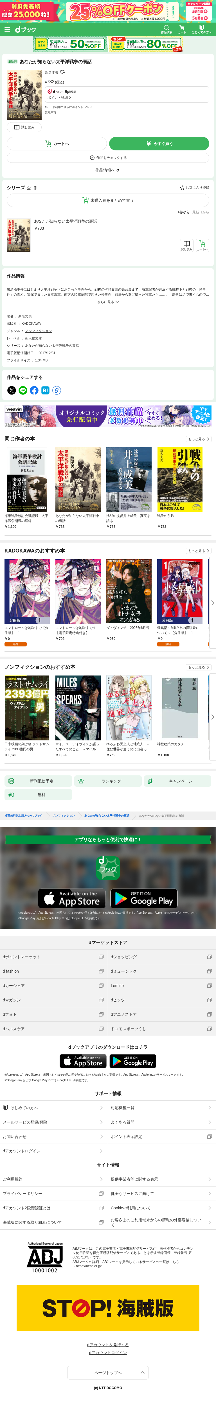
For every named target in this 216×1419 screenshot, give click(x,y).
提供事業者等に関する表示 (134, 1179)
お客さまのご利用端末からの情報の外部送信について (156, 1222)
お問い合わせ (14, 1136)
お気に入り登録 (197, 188)
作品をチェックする (111, 158)
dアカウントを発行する (108, 1345)
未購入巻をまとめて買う (112, 200)
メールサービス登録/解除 (25, 1122)
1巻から (184, 212)
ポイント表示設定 (126, 1136)
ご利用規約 (12, 1179)
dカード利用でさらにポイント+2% (67, 107)
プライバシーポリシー (22, 1193)
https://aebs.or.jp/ (89, 1266)
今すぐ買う (163, 143)
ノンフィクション (38, 331)
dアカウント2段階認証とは (27, 1208)
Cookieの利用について (131, 1208)
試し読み (28, 127)
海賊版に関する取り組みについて (32, 1222)
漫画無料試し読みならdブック (23, 815)
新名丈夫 (51, 72)
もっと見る (196, 439)
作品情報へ (105, 170)
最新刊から (200, 212)
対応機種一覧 (122, 1108)
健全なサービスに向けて (132, 1193)
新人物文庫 (33, 338)
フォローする (62, 72)
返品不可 (50, 112)
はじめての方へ (20, 1108)
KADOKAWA (31, 324)
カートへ (61, 143)
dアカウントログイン (21, 1151)
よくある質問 (122, 1122)
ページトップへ (108, 1372)
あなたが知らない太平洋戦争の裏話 (65, 221)
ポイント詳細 (58, 98)
